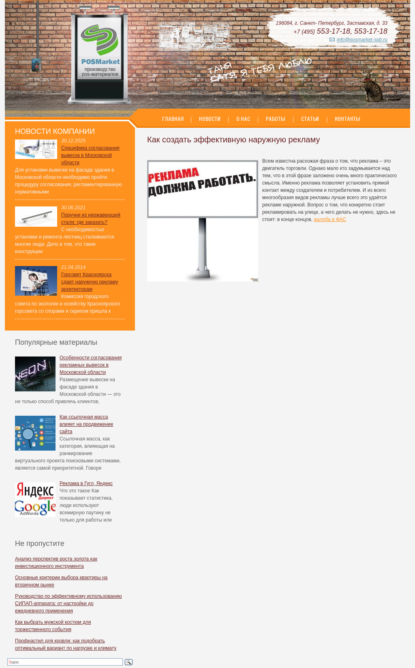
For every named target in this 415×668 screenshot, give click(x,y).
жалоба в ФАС (330, 219)
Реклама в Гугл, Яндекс (86, 483)
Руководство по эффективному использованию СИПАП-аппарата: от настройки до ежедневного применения (68, 603)
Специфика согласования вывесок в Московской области (90, 155)
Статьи (310, 118)
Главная (173, 118)
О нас (243, 118)
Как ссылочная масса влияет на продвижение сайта (86, 424)
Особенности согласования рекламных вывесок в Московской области (91, 365)
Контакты (347, 118)
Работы (275, 118)
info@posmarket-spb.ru (362, 40)
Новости (209, 118)
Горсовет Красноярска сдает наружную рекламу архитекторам (89, 282)
